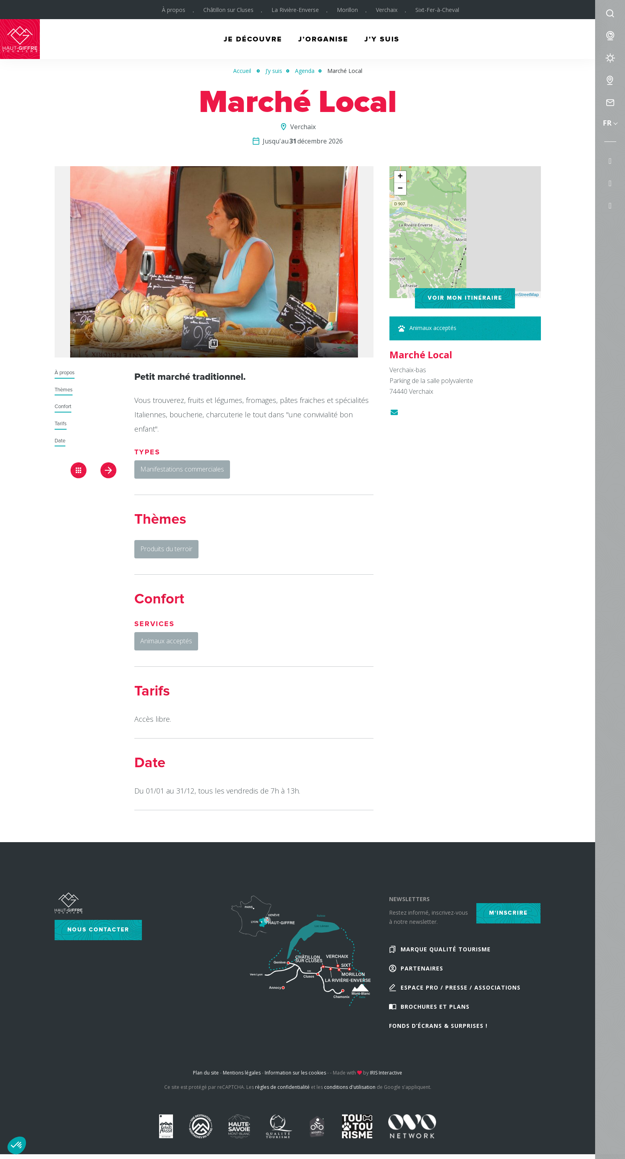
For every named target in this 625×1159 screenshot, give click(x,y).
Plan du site (206, 1072)
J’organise (323, 39)
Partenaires (422, 968)
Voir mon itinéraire (465, 298)
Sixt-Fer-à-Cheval (437, 10)
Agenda (304, 71)
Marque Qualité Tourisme (446, 949)
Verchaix (386, 10)
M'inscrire (508, 913)
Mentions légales (242, 1072)
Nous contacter (98, 929)
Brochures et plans (435, 1006)
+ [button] (400, 177)
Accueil (242, 71)
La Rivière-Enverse (295, 10)
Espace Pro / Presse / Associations (461, 987)
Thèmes (64, 390)
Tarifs (61, 424)
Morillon (347, 10)
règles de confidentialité (282, 1087)
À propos (173, 10)
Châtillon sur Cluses (228, 10)
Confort (63, 407)
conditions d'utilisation (349, 1087)
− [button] (400, 189)
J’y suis (381, 39)
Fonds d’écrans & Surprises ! (438, 1025)
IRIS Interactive (386, 1072)
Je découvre (253, 39)
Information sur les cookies (295, 1072)
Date (60, 441)
